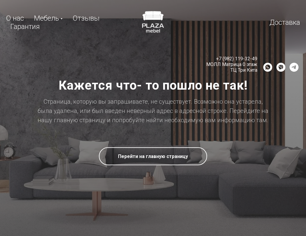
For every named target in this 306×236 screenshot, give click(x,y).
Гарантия (25, 26)
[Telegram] (294, 67)
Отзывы (86, 18)
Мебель (46, 18)
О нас (15, 18)
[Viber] (280, 67)
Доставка (285, 22)
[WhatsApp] (267, 67)
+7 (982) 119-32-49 (236, 59)
